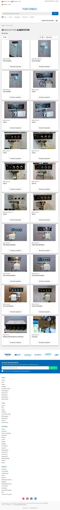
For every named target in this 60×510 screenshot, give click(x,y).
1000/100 (34, 183)
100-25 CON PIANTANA (8, 306)
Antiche (4, 420)
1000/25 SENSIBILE (36, 61)
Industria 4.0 (5, 456)
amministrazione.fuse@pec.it (20, 504)
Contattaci (4, 488)
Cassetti (4, 448)
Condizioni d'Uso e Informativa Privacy (21, 371)
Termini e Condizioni (7, 494)
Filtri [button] (5, 37)
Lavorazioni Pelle (6, 388)
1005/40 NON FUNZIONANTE (9, 245)
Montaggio (16, 17)
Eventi (3, 475)
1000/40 (5, 214)
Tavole (3, 429)
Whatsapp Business (7, 484)
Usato (9, 17)
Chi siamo (4, 469)
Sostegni (4, 431)
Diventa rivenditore (49, 1)
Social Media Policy (34, 508)
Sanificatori (4, 395)
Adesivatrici (5, 392)
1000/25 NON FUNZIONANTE (38, 245)
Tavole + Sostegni (6, 433)
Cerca (55, 13)
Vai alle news (5, 473)
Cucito (3, 380)
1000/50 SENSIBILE (7, 61)
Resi (3, 492)
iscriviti (53, 368)
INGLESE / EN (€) (6, 1)
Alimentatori (5, 397)
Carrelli (3, 460)
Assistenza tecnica (7, 479)
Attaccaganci (5, 390)
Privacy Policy (25, 508)
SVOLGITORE (34, 336)
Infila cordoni (5, 399)
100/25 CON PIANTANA (37, 306)
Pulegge (4, 443)
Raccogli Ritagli (5, 458)
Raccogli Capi (5, 450)
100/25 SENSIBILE (7, 91)
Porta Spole (5, 446)
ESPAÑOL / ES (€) (6, 4)
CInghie (3, 441)
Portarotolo (4, 454)
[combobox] (30, 13)
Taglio (3, 384)
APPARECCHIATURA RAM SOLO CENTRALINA (13, 336)
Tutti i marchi (5, 471)
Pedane (4, 437)
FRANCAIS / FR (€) (16, 2)
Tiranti (3, 439)
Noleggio (4, 481)
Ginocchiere (5, 452)
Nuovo (4, 17)
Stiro (3, 382)
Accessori (24, 17)
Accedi (56, 1)
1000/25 (34, 91)
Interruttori (4, 435)
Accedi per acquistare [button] (15, 66)
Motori (3, 462)
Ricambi (31, 17)
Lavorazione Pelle (6, 414)
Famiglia (4, 386)
